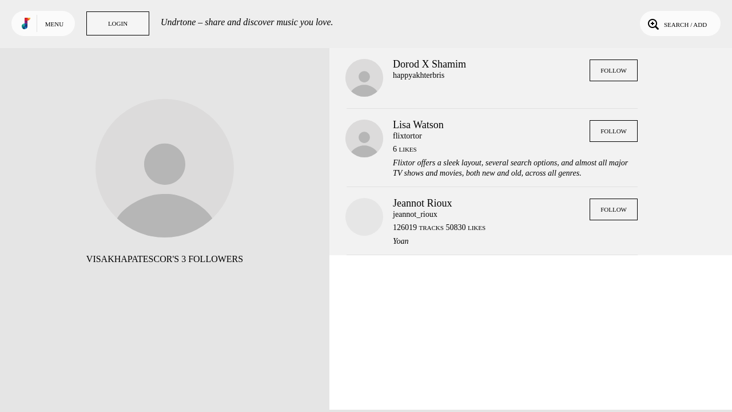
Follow (613, 70)
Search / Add (676, 23)
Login (118, 23)
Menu (54, 24)
